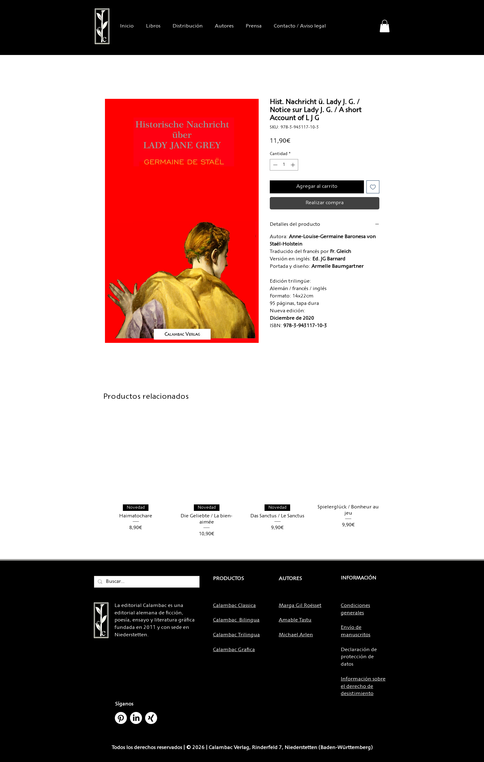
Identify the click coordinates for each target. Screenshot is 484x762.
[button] (384, 26)
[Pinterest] (121, 718)
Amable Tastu (295, 620)
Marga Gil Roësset (300, 605)
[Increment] (293, 164)
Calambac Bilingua (236, 620)
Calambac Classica (234, 605)
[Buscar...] (146, 582)
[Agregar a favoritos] (372, 186)
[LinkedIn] (136, 718)
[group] (242, 482)
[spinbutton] (284, 164)
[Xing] (151, 718)
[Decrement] (274, 164)
